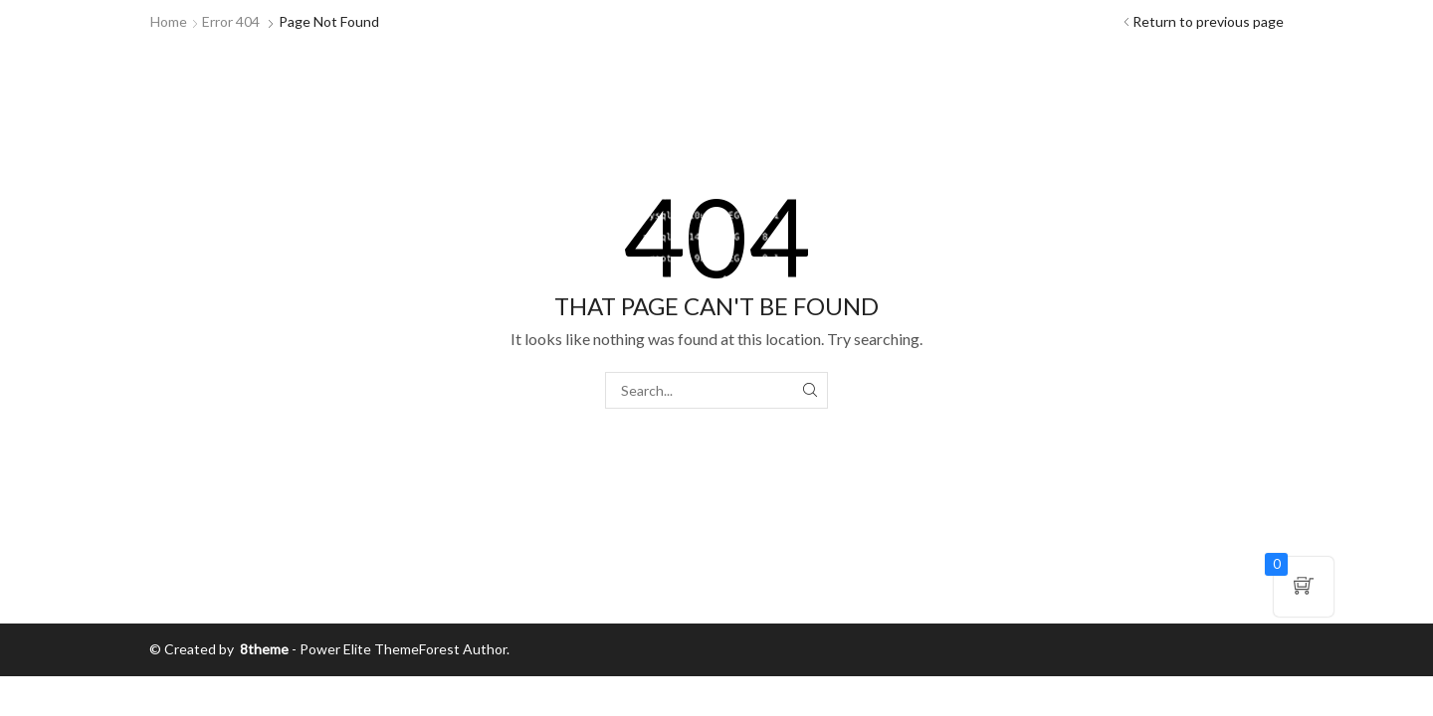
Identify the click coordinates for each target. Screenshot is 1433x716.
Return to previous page (1208, 21)
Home (168, 21)
